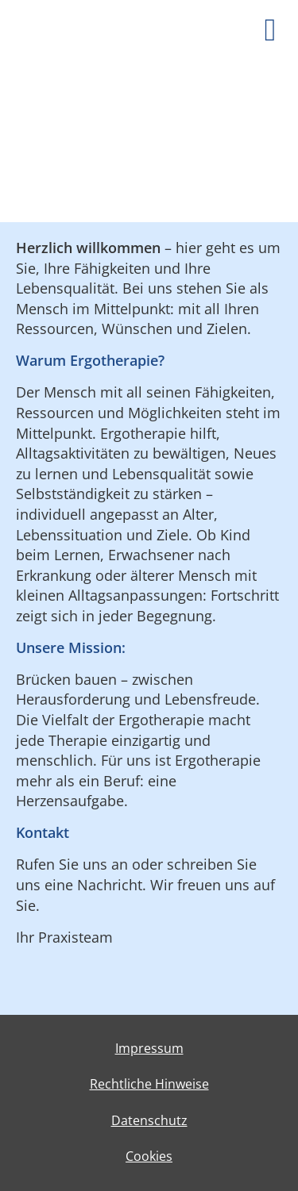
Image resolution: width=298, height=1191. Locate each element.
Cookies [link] (149, 1156)
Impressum (149, 1048)
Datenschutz (149, 1120)
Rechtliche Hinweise (149, 1084)
